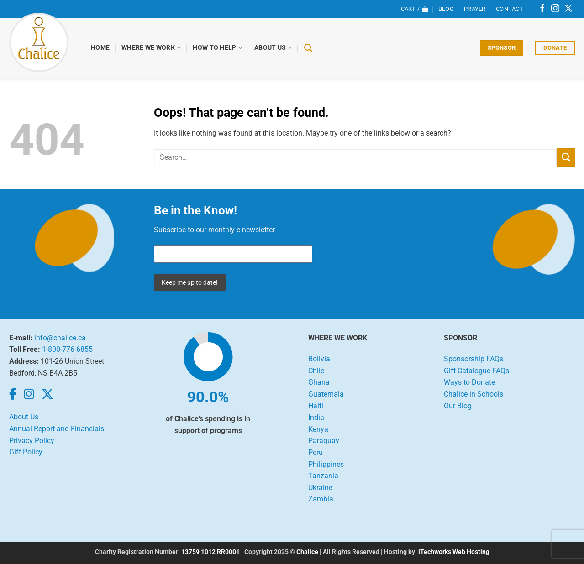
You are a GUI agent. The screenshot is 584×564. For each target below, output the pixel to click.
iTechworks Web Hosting (453, 552)
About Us (274, 47)
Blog (446, 8)
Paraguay (323, 440)
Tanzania (323, 475)
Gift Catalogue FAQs (476, 370)
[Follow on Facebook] (542, 9)
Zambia (320, 499)
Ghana (319, 382)
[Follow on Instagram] (555, 9)
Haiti (315, 406)
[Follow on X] (568, 9)
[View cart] (414, 9)
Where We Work (151, 47)
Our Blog (458, 406)
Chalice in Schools (473, 394)
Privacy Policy (31, 440)
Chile (316, 370)
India (316, 417)
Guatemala (326, 394)
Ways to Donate (469, 382)
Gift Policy (25, 452)
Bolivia (319, 359)
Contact (509, 8)
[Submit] (566, 157)
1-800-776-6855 (67, 349)
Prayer (475, 8)
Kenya (318, 429)
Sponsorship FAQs (473, 359)
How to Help (218, 47)
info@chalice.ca (60, 338)
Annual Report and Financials (56, 428)
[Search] (308, 48)
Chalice (307, 552)
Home (100, 48)
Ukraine (320, 487)
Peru (315, 452)
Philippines (326, 464)
